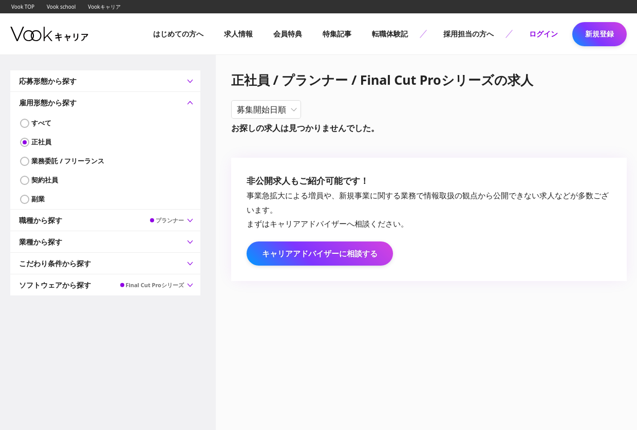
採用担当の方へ (468, 34)
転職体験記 (390, 34)
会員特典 (287, 34)
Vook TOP (22, 6)
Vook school (61, 6)
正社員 (41, 141)
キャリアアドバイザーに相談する (320, 253)
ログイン (543, 34)
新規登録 (599, 34)
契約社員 (44, 179)
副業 (38, 198)
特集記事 (337, 34)
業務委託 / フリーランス (67, 160)
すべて (41, 122)
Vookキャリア (104, 6)
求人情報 (238, 34)
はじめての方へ (178, 34)
